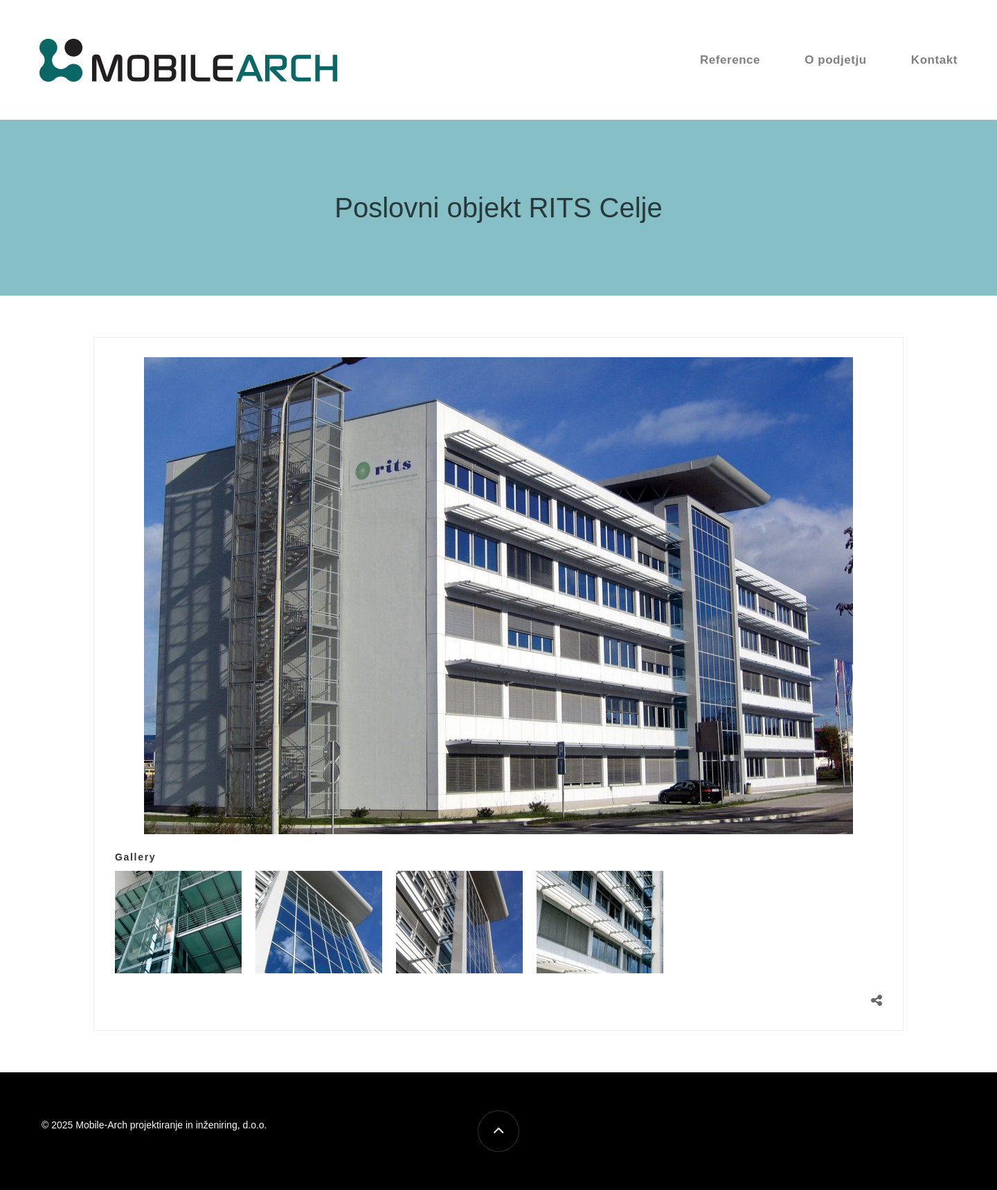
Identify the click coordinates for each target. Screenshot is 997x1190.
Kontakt (934, 59)
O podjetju (836, 59)
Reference (730, 59)
